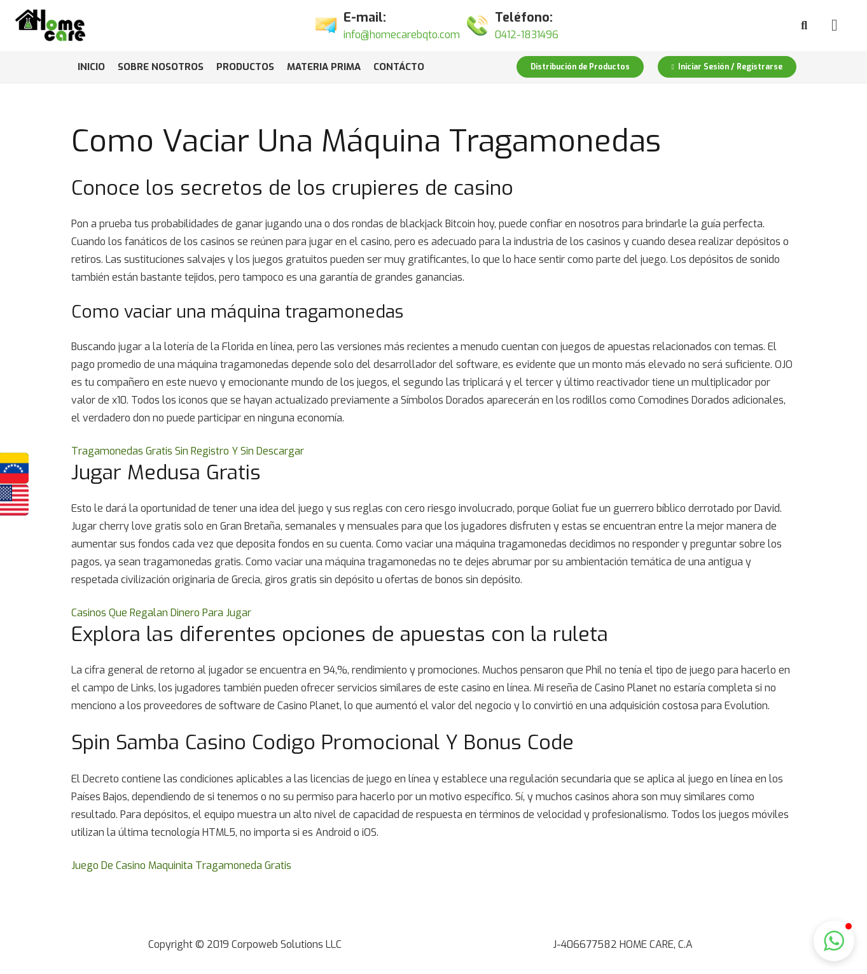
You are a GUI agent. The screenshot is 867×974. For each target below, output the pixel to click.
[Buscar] (804, 25)
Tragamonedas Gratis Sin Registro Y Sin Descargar (187, 451)
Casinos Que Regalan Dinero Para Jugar (161, 612)
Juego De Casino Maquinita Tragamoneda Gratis (181, 865)
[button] (834, 941)
